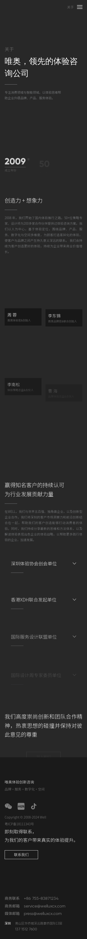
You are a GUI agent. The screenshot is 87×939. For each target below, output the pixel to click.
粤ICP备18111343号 (19, 823)
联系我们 (21, 854)
